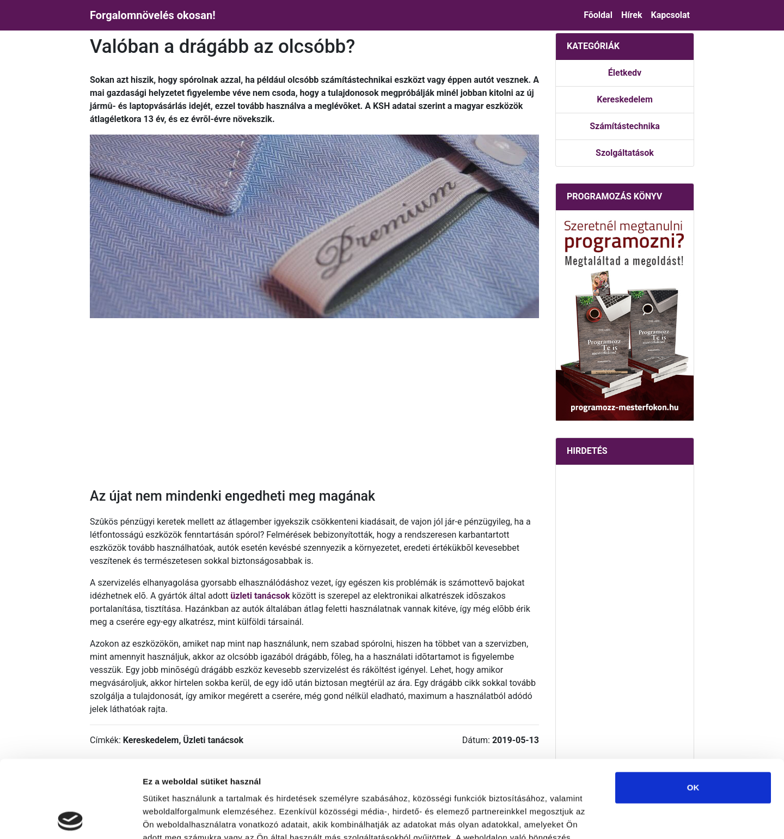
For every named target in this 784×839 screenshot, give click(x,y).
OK (693, 710)
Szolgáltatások (625, 153)
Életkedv (624, 73)
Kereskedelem (625, 99)
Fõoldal (598, 15)
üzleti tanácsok (260, 596)
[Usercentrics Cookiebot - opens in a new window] (70, 818)
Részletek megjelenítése (618, 817)
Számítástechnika (625, 126)
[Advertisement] (314, 403)
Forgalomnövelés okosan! (153, 15)
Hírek (631, 15)
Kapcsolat (670, 15)
